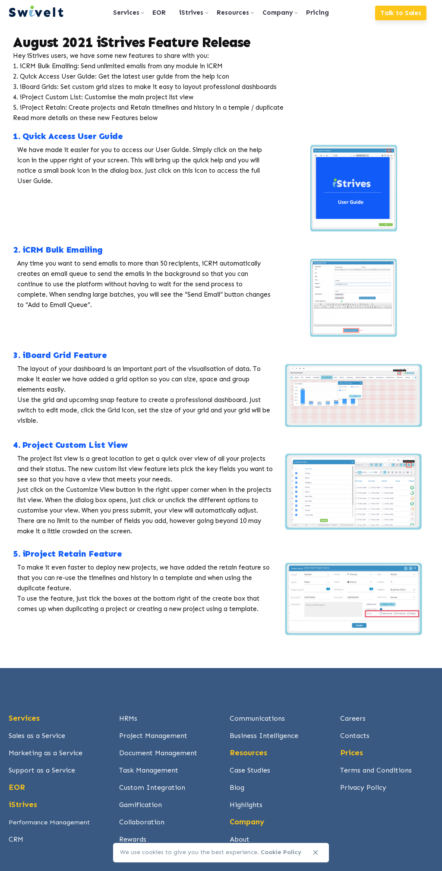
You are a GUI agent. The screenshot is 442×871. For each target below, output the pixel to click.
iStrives (23, 804)
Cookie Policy (281, 852)
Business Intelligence (264, 736)
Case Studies (250, 770)
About (239, 839)
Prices (351, 752)
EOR (17, 787)
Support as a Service (42, 770)
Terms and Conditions (376, 770)
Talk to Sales (400, 13)
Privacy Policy (363, 787)
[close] (315, 852)
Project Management (153, 736)
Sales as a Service (37, 736)
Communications (257, 718)
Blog (237, 787)
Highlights (246, 805)
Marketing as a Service (45, 753)
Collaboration (141, 822)
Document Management (158, 753)
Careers (353, 718)
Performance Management (49, 822)
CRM (16, 839)
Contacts (354, 736)
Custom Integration (152, 787)
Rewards (132, 839)
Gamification (140, 805)
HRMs (128, 718)
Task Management (148, 770)
